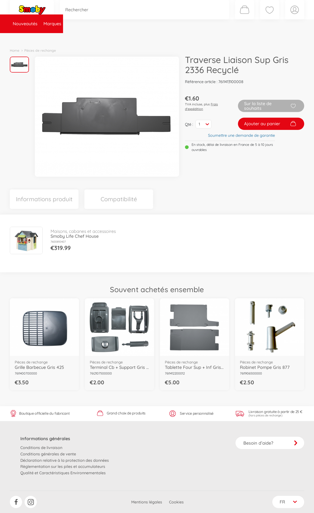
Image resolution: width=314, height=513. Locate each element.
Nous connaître (223, 37)
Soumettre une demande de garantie (241, 135)
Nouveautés (25, 37)
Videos (149, 37)
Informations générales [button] (45, 438)
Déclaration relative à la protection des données (64, 460)
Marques (52, 37)
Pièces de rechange (116, 37)
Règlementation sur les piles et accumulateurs (62, 466)
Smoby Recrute (275, 37)
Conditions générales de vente (48, 453)
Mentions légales (146, 502)
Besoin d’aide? (270, 443)
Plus (249, 37)
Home (14, 50)
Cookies (176, 502)
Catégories (78, 37)
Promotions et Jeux (181, 37)
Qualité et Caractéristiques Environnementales (63, 472)
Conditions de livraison (41, 447)
